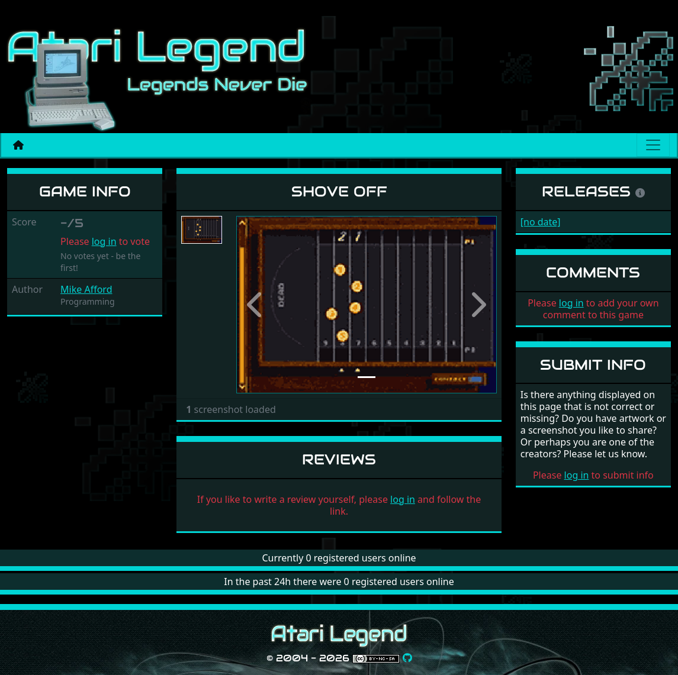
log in (104, 241)
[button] (255, 304)
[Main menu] (653, 145)
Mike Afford (86, 289)
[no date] (540, 221)
